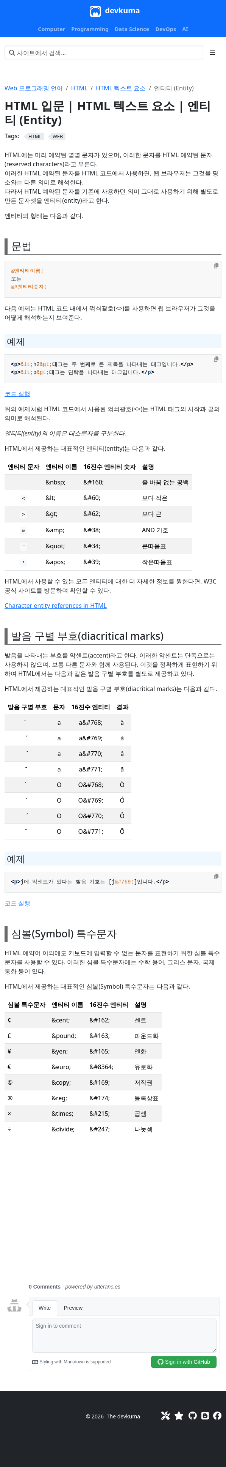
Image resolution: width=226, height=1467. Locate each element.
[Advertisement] (113, 1214)
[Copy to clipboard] (216, 266)
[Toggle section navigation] (212, 52)
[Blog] (205, 1415)
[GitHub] (193, 1415)
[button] (51, 29)
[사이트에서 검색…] (104, 53)
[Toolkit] (165, 1415)
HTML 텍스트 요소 (121, 88)
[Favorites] (179, 1415)
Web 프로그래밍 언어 (34, 88)
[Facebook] (217, 1415)
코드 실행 (17, 394)
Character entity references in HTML (56, 605)
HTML (79, 88)
